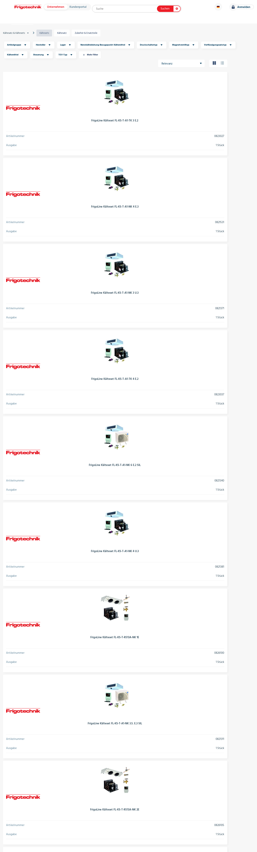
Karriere (242, 23)
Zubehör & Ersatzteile (87, 37)
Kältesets (48, 37)
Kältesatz (64, 37)
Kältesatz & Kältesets (20, 37)
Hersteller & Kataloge (63, 23)
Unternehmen (57, 9)
